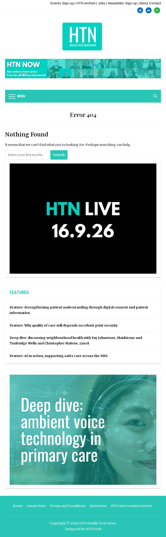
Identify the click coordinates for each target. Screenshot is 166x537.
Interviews (98, 506)
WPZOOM (93, 529)
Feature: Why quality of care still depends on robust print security (64, 325)
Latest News (36, 506)
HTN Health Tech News (97, 523)
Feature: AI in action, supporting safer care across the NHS (59, 356)
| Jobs (100, 3)
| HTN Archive (84, 3)
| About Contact (149, 3)
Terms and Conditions (68, 506)
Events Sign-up (62, 3)
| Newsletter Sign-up (121, 3)
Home (18, 506)
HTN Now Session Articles (131, 506)
